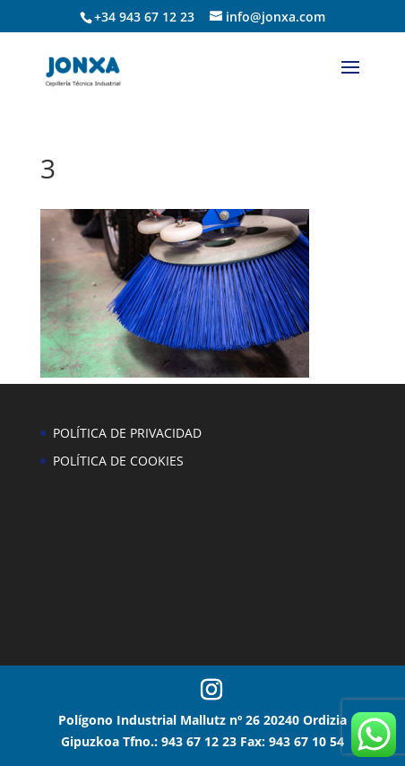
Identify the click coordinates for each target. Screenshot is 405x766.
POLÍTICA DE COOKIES (118, 460)
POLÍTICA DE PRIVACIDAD (127, 432)
